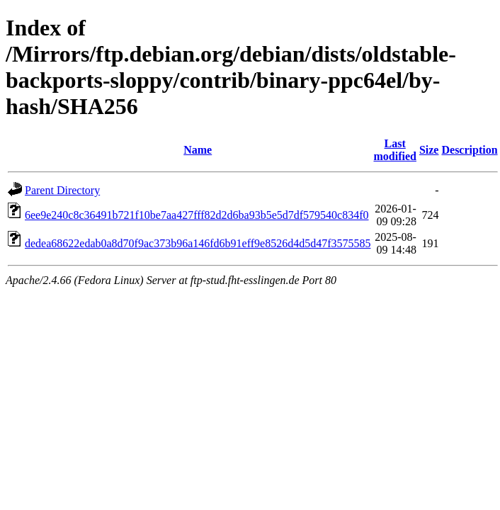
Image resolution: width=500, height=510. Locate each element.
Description (469, 150)
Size (429, 150)
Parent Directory (62, 190)
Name (197, 150)
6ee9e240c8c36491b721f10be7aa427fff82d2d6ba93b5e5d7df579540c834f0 (197, 215)
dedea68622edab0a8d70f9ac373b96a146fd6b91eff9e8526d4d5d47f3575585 (197, 243)
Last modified (394, 149)
